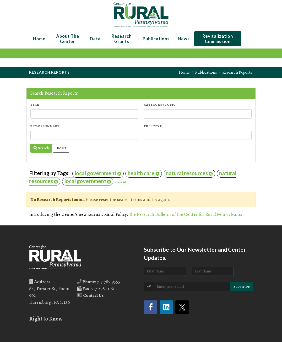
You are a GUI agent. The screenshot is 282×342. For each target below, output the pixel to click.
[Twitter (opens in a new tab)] (182, 307)
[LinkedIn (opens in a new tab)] (166, 307)
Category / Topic (160, 105)
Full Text (153, 126)
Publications (206, 72)
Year (34, 105)
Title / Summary (45, 126)
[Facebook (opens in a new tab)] (150, 307)
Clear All (120, 182)
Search (41, 148)
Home (184, 72)
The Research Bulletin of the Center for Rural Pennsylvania (185, 214)
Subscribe (241, 286)
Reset (61, 148)
